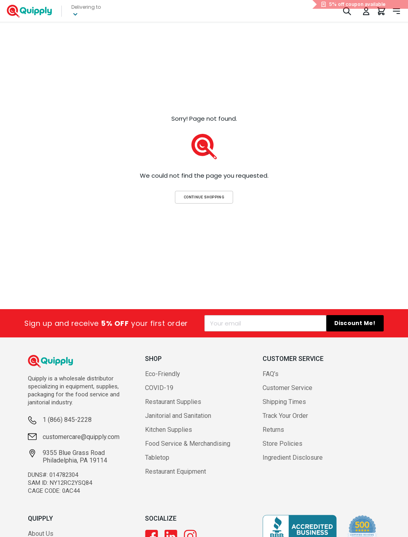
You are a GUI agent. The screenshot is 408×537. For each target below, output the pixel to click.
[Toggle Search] (347, 14)
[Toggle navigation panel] (396, 14)
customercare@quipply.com (81, 451)
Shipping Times (284, 408)
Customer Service (287, 394)
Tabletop (157, 464)
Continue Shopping (204, 203)
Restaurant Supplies (173, 408)
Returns (273, 436)
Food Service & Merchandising (187, 450)
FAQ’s (271, 380)
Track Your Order (285, 422)
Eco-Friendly (162, 380)
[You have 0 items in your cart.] (381, 14)
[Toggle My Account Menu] (366, 14)
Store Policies (282, 450)
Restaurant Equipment (175, 478)
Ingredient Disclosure (293, 464)
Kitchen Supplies (168, 436)
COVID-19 (159, 394)
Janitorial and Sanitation (178, 422)
